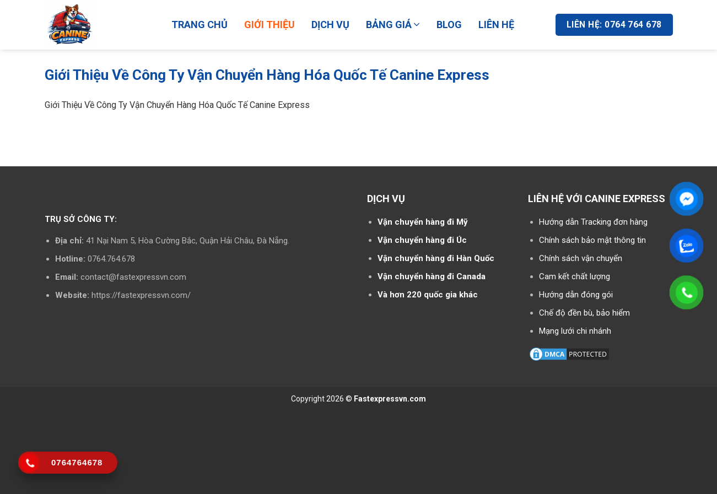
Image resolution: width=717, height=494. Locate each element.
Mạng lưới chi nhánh (575, 331)
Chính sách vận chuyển (580, 258)
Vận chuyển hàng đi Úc (422, 240)
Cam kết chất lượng (574, 276)
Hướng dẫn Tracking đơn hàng (593, 222)
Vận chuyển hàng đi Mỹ (423, 222)
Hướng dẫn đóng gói (576, 295)
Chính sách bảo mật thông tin (592, 240)
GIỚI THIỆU (269, 24)
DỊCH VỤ (330, 24)
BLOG (449, 24)
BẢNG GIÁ (393, 25)
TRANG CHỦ (199, 24)
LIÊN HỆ (496, 24)
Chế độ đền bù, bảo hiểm (584, 313)
